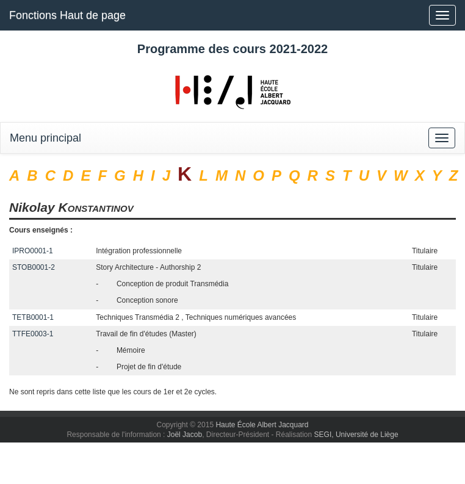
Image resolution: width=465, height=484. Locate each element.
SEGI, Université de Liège (356, 434)
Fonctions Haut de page (67, 15)
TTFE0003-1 (32, 334)
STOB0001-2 (33, 267)
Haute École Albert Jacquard (261, 425)
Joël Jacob (184, 434)
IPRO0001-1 (32, 251)
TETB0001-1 (33, 317)
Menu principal (45, 138)
